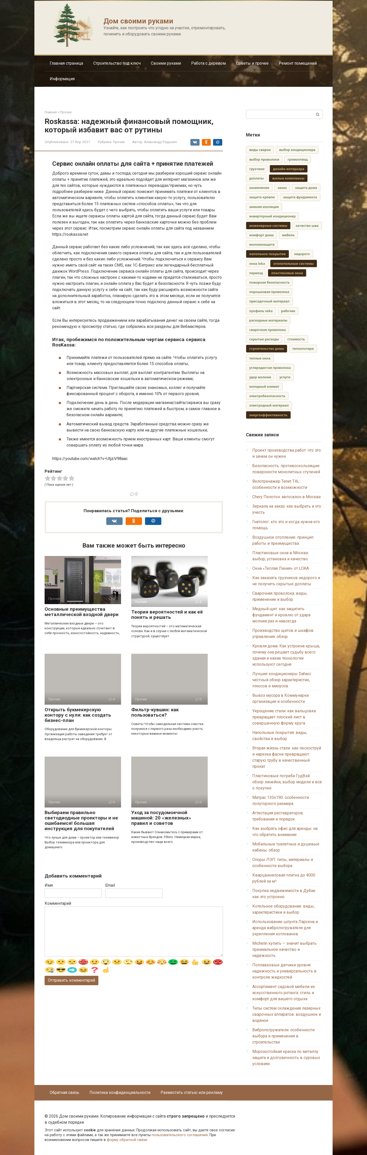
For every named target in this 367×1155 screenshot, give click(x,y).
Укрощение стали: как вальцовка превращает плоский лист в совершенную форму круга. (284, 717)
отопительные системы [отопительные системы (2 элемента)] (293, 263)
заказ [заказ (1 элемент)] (282, 187)
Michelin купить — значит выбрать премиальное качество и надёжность (284, 949)
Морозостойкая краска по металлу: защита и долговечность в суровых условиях (286, 1057)
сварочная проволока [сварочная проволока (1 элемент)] (267, 329)
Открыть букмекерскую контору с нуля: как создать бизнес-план (78, 715)
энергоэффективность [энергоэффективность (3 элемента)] (268, 415)
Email (110, 885)
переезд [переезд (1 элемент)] (256, 273)
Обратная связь (64, 1092)
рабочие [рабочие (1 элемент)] (288, 311)
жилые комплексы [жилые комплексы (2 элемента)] (288, 178)
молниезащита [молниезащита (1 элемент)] (261, 244)
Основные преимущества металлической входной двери (82, 611)
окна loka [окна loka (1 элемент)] (257, 263)
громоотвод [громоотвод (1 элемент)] (297, 159)
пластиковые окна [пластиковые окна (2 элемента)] (287, 273)
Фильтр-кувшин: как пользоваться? (155, 712)
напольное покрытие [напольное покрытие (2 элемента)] (267, 254)
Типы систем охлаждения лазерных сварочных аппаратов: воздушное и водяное (286, 1014)
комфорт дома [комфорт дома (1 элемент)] (261, 235)
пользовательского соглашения (180, 1135)
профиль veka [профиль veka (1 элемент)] (261, 311)
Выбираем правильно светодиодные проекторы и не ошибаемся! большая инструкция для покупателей (81, 820)
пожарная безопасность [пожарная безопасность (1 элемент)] (269, 282)
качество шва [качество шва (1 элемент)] (307, 225)
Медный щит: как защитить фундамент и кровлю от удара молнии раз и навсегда (281, 614)
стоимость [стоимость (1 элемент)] (296, 339)
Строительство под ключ (117, 63)
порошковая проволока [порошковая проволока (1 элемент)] (269, 291)
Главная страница (66, 63)
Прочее (119, 142)
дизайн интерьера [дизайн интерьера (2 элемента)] (288, 168)
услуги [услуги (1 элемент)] (284, 377)
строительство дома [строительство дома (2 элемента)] (266, 348)
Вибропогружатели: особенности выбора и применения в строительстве (283, 1036)
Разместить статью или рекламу (192, 1092)
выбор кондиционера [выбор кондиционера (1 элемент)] (297, 149)
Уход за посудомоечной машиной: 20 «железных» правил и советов (161, 818)
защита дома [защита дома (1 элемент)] (306, 187)
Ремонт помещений (298, 63)
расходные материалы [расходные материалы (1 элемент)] (268, 320)
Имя (49, 885)
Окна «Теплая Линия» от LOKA (280, 568)
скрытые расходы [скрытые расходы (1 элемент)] (264, 339)
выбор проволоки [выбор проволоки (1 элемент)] (264, 159)
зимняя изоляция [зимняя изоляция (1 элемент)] (264, 206)
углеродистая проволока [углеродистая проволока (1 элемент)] (270, 367)
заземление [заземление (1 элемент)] (259, 187)
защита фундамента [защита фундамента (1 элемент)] (300, 197)
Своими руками (166, 63)
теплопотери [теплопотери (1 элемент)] (303, 348)
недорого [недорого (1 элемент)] (302, 254)
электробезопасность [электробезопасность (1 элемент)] (267, 396)
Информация (62, 78)
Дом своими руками (138, 21)
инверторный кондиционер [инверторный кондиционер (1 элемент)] (272, 216)
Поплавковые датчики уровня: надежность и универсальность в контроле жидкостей (284, 971)
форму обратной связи (127, 1140)
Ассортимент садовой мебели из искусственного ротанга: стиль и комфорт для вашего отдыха (283, 992)
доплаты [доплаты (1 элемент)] (256, 178)
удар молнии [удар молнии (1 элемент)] (260, 377)
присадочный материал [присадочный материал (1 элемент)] (269, 301)
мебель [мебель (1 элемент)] (288, 235)
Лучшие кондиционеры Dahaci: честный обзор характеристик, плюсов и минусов (281, 679)
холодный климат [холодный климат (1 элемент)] (264, 386)
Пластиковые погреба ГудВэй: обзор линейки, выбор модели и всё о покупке (287, 781)
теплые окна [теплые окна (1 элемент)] (259, 358)
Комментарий (58, 903)
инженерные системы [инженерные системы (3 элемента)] (268, 225)
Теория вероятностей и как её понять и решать (167, 614)
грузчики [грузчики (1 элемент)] (257, 168)
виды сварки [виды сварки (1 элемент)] (260, 149)
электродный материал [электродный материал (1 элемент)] (269, 405)
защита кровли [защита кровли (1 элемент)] (262, 197)
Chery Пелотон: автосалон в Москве (286, 496)
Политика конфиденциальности (119, 1092)
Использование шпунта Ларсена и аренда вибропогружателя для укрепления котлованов (285, 927)
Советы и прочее (252, 63)
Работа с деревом (208, 63)
